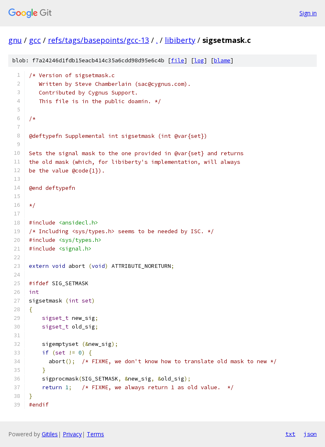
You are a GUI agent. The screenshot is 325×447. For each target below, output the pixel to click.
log (199, 60)
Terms (95, 434)
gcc (35, 40)
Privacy (72, 434)
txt (290, 434)
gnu (15, 40)
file (177, 60)
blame (222, 60)
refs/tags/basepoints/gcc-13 (98, 40)
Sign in (308, 13)
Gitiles (50, 434)
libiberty (180, 40)
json (310, 434)
